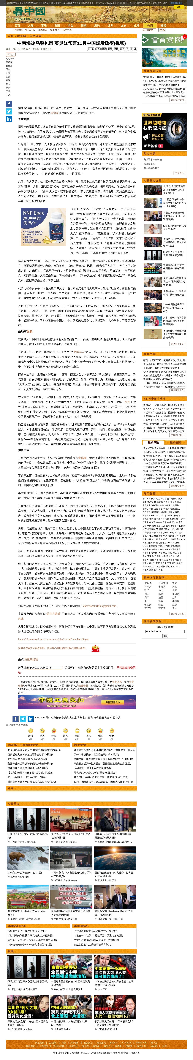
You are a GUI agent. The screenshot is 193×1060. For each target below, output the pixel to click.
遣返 (149, 556)
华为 (149, 526)
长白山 (146, 549)
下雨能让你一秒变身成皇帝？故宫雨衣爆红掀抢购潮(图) (174, 334)
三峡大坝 (168, 505)
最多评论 (153, 442)
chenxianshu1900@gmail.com (99, 605)
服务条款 (88, 1042)
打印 (116, 49)
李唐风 (176, 594)
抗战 (166, 560)
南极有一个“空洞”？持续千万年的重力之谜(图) (32, 940)
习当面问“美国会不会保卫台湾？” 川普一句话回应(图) (174, 216)
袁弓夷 (166, 509)
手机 (168, 566)
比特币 (155, 532)
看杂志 (85, 1046)
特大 (122, 49)
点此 (21, 618)
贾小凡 (148, 586)
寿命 (151, 570)
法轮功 (146, 546)
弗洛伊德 (146, 515)
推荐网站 (30, 1046)
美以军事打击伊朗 (153, 159)
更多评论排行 (177, 486)
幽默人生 (152, 566)
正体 (98, 49)
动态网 (154, 1046)
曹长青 (162, 608)
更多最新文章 (177, 390)
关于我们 (74, 1042)
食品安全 (78, 989)
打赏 (104, 49)
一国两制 (181, 526)
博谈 (83, 25)
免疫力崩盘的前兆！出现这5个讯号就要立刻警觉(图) (174, 281)
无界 (164, 1046)
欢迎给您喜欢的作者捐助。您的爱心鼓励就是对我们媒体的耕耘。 (53, 648)
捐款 (64, 1042)
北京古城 (28, 919)
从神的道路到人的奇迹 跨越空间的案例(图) (164, 88)
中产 (165, 536)
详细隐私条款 (176, 3)
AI (70, 1029)
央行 (177, 529)
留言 (110, 49)
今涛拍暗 (163, 583)
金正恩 (164, 515)
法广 (145, 529)
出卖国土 (146, 505)
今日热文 (14, 803)
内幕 (164, 522)
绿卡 (168, 556)
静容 (160, 601)
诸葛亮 (179, 563)
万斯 (163, 519)
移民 (170, 553)
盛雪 (160, 597)
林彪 (158, 563)
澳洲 (152, 560)
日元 (177, 532)
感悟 (163, 566)
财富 (161, 536)
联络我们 (53, 1042)
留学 (180, 553)
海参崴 (171, 536)
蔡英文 (182, 536)
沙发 (68, 880)
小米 (100, 989)
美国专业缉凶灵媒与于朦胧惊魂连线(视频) (30, 763)
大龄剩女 (27, 1029)
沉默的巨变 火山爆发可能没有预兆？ (27, 931)
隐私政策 (101, 1042)
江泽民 (146, 522)
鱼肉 (17, 877)
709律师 (170, 543)
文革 (156, 570)
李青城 (176, 601)
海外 (178, 556)
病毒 (145, 502)
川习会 (14, 842)
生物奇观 (17, 30)
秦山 (146, 601)
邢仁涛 (148, 604)
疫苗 (156, 509)
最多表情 (175, 442)
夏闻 (174, 590)
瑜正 (160, 604)
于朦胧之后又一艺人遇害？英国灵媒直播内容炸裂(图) (102, 763)
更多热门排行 (177, 435)
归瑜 (174, 586)
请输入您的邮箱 (165, 627)
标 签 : (10, 54)
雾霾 (145, 543)
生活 (136, 25)
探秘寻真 (67, 30)
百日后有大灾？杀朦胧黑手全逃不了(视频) (30, 754)
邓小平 (152, 563)
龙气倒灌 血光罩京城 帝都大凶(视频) (27, 759)
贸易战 (160, 502)
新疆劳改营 (175, 549)
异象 (8, 69)
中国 (8, 91)
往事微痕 (155, 512)
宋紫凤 (148, 583)
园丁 (146, 597)
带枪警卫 (31, 842)
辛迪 (174, 608)
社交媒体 (151, 529)
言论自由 (146, 553)
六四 (179, 502)
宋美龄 (146, 563)
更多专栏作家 (177, 613)
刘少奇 (163, 563)
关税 (151, 519)
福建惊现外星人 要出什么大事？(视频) (28, 768)
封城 (115, 1029)
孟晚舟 (146, 519)
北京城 (20, 919)
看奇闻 (21, 36)
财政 (156, 536)
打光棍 (14, 1029)
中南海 (74, 880)
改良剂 (69, 989)
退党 (177, 512)
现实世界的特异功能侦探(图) (157, 379)
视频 (163, 25)
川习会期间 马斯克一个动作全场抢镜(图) (163, 427)
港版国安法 (175, 509)
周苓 (146, 594)
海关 (145, 556)
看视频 (96, 1046)
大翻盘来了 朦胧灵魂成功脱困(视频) (93, 768)
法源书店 (73, 1046)
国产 (105, 989)
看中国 (31, 13)
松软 (22, 877)
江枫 (174, 604)
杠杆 (145, 532)
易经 (145, 566)
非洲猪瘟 (172, 539)
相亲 (20, 1029)
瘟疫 (109, 1029)
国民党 (171, 512)
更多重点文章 (177, 344)
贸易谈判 (174, 519)
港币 (181, 532)
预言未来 (30, 30)
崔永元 (152, 522)
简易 (174, 583)
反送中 (175, 522)
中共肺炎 (146, 499)
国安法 (146, 509)
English (114, 1042)
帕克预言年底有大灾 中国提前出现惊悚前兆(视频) (34, 750)
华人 (165, 553)
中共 (8, 94)
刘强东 (150, 539)
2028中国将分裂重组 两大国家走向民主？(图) (173, 307)
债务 (182, 529)
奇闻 (150, 25)
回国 (159, 556)
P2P (183, 539)
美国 (57, 25)
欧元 (172, 532)
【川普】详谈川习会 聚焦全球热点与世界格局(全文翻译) (174, 203)
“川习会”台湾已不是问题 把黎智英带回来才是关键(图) (174, 189)
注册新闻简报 (153, 621)
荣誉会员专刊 (153, 71)
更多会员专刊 (177, 99)
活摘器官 (116, 842)
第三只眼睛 (53, 613)
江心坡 (161, 549)
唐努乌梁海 (175, 546)
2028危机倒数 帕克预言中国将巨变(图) (162, 463)
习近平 (57, 842)
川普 (63, 842)
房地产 (146, 536)
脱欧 (172, 529)
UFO (153, 515)
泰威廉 (9, 62)
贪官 (180, 522)
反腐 (159, 526)
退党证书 (141, 1046)
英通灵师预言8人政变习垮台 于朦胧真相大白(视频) (101, 777)
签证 (154, 556)
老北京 (14, 919)
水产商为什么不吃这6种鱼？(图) (25, 872)
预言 (8, 87)
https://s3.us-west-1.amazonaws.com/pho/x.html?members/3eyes (53, 639)
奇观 (8, 80)
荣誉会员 (117, 682)
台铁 (162, 505)
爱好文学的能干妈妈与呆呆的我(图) (161, 85)
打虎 (163, 526)
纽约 (97, 25)
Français (127, 1042)
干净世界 (43, 1046)
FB (157, 529)
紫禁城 (36, 919)
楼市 (151, 536)
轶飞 (146, 590)
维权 (164, 543)
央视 (160, 553)
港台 (70, 25)
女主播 (154, 553)
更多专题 (179, 173)
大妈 (156, 539)
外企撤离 (58, 1029)
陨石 (8, 84)
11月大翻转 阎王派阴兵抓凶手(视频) (27, 777)
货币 (161, 532)
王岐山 (170, 515)
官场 (44, 25)
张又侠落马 (149, 164)
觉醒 (109, 880)
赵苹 (174, 597)
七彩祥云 (10, 58)
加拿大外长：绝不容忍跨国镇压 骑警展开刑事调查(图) (174, 321)
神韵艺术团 (59, 1046)
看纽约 (107, 1046)
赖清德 (177, 515)
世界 (110, 25)
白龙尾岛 (153, 549)
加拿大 (167, 529)
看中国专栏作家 (154, 577)
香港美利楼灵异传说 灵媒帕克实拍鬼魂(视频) (32, 781)
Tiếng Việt (141, 1042)
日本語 (154, 1042)
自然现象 (42, 30)
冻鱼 (27, 877)
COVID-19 (151, 502)
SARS (167, 549)
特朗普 (173, 499)
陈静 (160, 594)
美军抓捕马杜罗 (152, 168)
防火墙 (159, 543)
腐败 (154, 526)
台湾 (121, 919)
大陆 (30, 25)
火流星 (9, 66)
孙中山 (171, 560)
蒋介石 (178, 560)
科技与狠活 (59, 989)
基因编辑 (151, 543)
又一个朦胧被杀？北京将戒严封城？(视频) (96, 754)
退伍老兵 (68, 919)
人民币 (166, 532)
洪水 (161, 509)
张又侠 (173, 502)
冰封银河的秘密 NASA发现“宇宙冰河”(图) (30, 944)
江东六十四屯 (164, 546)
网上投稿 (39, 1042)
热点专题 (150, 153)
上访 (177, 543)
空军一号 (107, 919)
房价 (161, 539)
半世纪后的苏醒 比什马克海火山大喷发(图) (30, 935)
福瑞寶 (129, 1046)
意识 (100, 880)
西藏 (8, 76)
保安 (24, 842)
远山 (160, 590)
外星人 (146, 570)
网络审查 (153, 546)
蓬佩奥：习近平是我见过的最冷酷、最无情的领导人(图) (174, 242)
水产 (13, 877)
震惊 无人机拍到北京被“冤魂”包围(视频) (95, 772)
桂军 (161, 560)
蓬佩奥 (101, 842)
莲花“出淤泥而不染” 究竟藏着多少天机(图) (164, 360)
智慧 (158, 566)
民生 (173, 556)
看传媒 (118, 1046)
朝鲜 (161, 529)
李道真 (162, 586)
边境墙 (157, 519)
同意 (179, 7)
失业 (66, 1029)
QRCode (39, 717)
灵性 (114, 880)
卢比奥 (179, 499)
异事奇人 (55, 30)
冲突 (19, 842)
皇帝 (174, 563)
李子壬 (148, 608)
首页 (17, 25)
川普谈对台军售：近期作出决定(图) (161, 368)
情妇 (145, 526)
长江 (151, 509)
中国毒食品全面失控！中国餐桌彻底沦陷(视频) (174, 268)
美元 (149, 532)
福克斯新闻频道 (128, 842)
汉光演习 (146, 512)
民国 (156, 560)
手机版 (91, 49)
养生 (161, 570)
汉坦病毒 (102, 1029)
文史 (123, 25)
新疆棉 (176, 505)
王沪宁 (182, 519)
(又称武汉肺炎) (157, 499)
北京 (8, 73)
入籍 (163, 556)
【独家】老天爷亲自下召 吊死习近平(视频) (30, 772)
